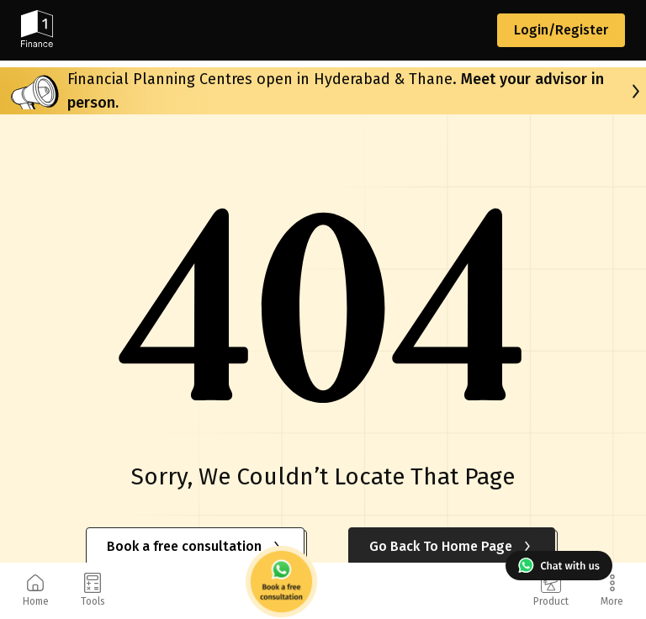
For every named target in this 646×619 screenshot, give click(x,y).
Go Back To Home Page (451, 546)
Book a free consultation (195, 546)
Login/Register (561, 30)
